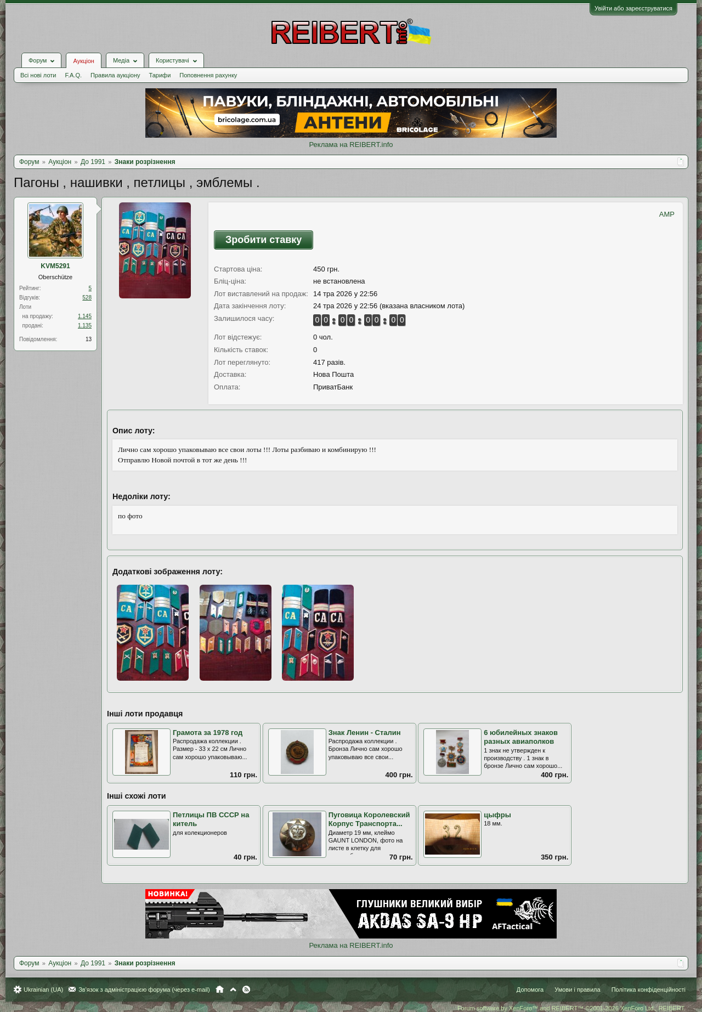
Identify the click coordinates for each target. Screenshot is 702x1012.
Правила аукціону (115, 75)
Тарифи (160, 75)
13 (89, 339)
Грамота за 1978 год (207, 732)
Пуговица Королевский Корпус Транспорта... (369, 819)
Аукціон (83, 61)
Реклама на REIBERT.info (351, 144)
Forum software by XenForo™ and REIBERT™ (571, 1008)
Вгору (233, 989)
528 (87, 298)
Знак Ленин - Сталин (365, 732)
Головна (220, 989)
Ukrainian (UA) (43, 989)
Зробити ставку (263, 239)
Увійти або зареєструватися (633, 8)
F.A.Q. (73, 75)
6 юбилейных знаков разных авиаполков (521, 737)
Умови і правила (577, 989)
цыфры (497, 815)
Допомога (530, 989)
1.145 (85, 316)
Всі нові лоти (38, 75)
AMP (667, 214)
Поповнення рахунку (208, 75)
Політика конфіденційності (649, 989)
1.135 (85, 326)
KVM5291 (55, 266)
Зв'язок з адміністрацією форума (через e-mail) (144, 989)
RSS (246, 989)
